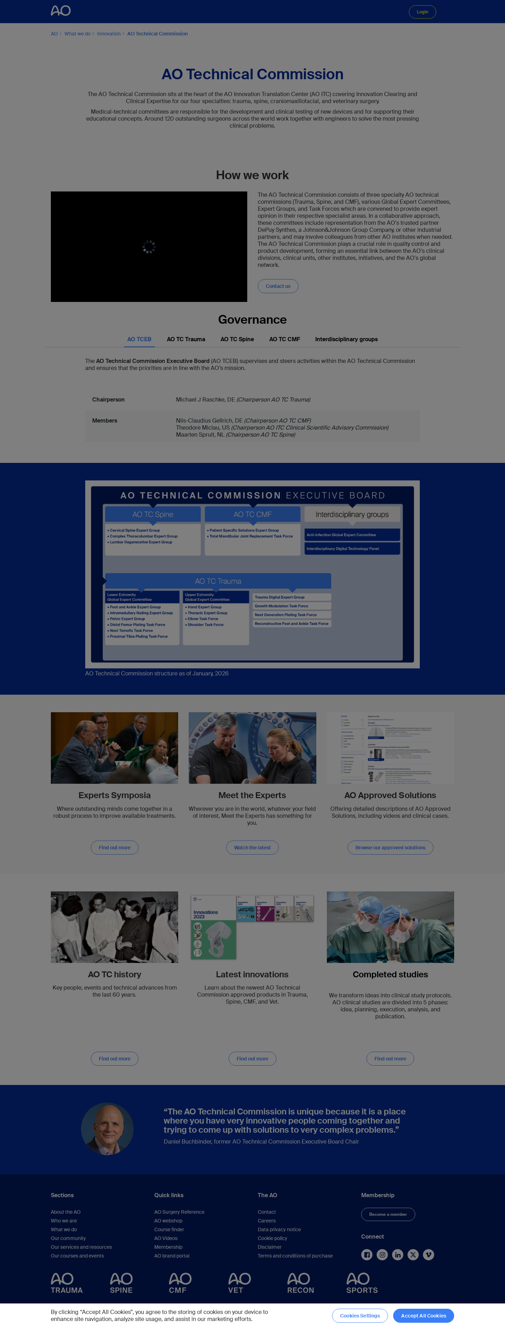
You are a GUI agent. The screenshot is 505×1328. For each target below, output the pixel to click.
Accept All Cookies (423, 1316)
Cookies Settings (360, 1316)
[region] (252, 1315)
